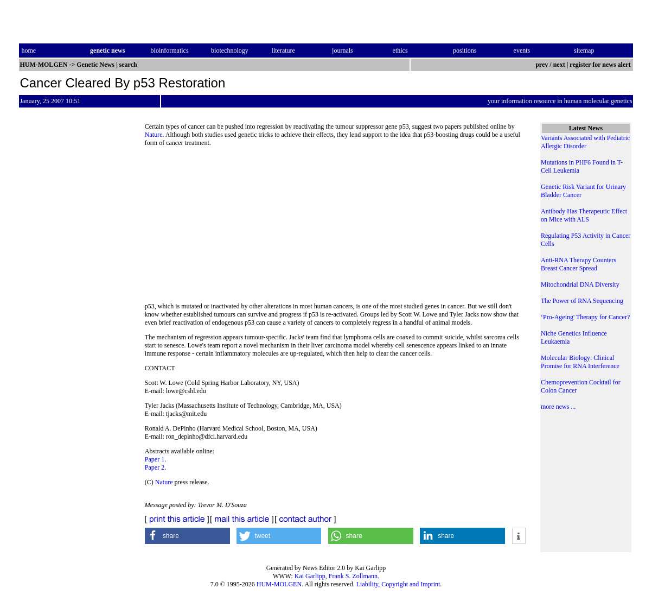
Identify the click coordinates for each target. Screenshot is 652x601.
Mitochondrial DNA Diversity (580, 284)
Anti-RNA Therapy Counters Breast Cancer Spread (578, 264)
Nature (154, 134)
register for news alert (601, 64)
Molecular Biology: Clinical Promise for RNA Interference (580, 362)
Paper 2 (154, 467)
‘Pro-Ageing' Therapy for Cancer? (585, 317)
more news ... (558, 406)
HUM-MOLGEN (279, 584)
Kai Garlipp (310, 576)
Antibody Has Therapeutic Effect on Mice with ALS (584, 215)
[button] (187, 536)
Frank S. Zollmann (353, 576)
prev (541, 64)
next (559, 64)
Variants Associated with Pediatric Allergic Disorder (585, 142)
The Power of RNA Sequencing (582, 301)
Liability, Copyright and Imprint (398, 584)
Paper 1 (154, 459)
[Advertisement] (335, 228)
